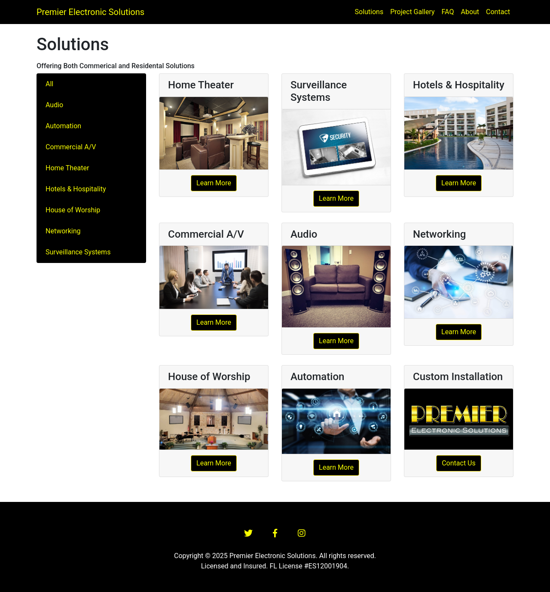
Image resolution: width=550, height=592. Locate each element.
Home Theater (67, 168)
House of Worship (73, 210)
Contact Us (459, 463)
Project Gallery (412, 12)
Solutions (369, 12)
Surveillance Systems (78, 252)
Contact (498, 12)
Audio (54, 105)
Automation (63, 126)
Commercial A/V (71, 147)
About (470, 12)
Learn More (213, 183)
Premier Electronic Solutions (90, 12)
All (49, 84)
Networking (63, 231)
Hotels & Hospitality (76, 189)
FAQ (448, 12)
